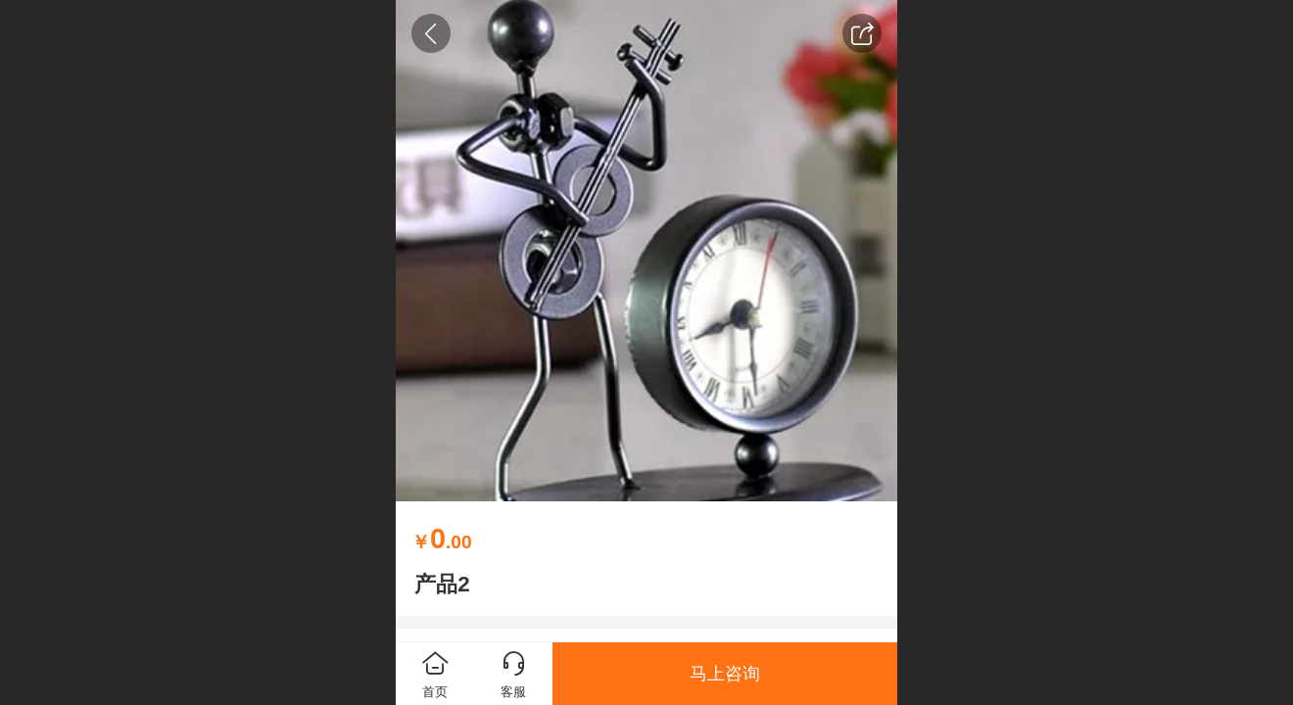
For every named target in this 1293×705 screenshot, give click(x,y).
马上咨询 (725, 673)
